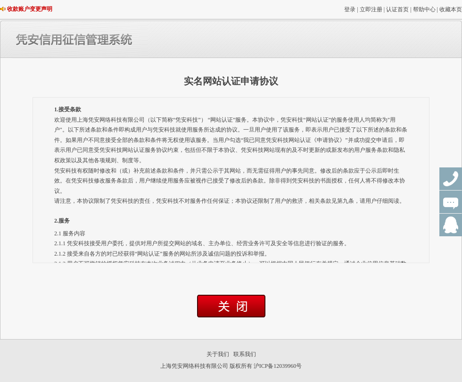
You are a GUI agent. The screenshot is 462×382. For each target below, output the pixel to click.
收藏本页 (450, 9)
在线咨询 (450, 202)
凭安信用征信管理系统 (113, 39)
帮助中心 (424, 9)
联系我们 (244, 354)
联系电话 (450, 178)
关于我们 (217, 354)
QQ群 (450, 225)
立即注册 (371, 9)
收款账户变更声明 (29, 9)
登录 (349, 9)
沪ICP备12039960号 (278, 366)
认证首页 (397, 9)
